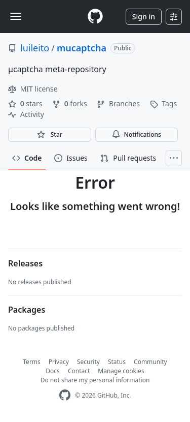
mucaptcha (81, 48)
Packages (26, 309)
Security (88, 361)
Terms (32, 361)
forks (70, 103)
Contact (79, 371)
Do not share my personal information (95, 380)
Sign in (143, 16)
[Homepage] (95, 16)
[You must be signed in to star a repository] (49, 135)
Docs (53, 371)
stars (26, 103)
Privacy (59, 361)
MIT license (33, 89)
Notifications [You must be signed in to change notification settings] (136, 134)
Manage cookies (121, 371)
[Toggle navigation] (15, 16)
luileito (34, 48)
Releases (25, 263)
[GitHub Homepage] (65, 395)
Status (117, 361)
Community (150, 361)
